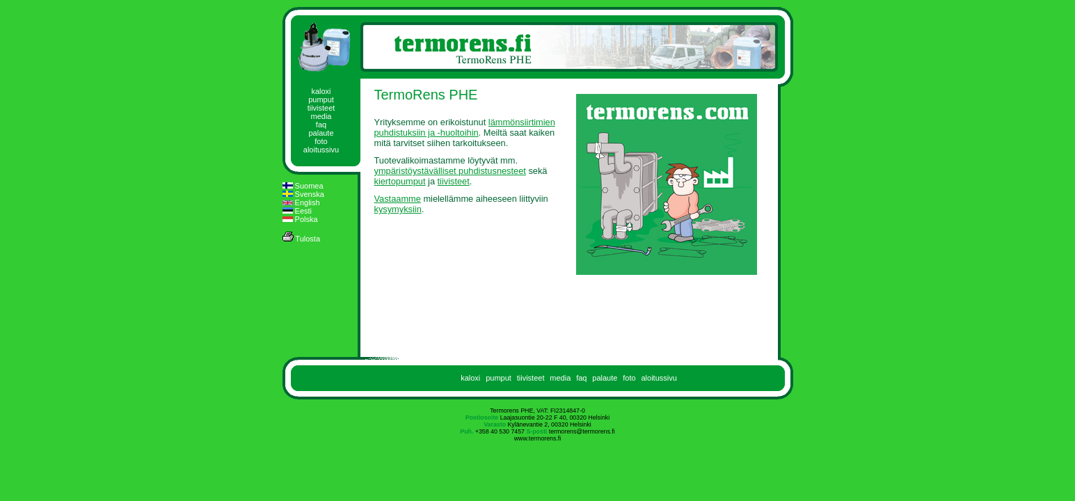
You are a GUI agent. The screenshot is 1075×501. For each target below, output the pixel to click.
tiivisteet (321, 108)
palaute (320, 133)
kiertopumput (400, 181)
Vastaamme (397, 198)
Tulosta (301, 237)
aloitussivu (321, 149)
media (321, 116)
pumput (321, 99)
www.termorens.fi (537, 438)
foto (320, 141)
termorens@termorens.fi (582, 431)
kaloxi (321, 91)
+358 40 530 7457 (500, 431)
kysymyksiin (398, 209)
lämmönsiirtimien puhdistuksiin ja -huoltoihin (464, 127)
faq (321, 124)
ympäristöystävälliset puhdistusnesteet (450, 171)
